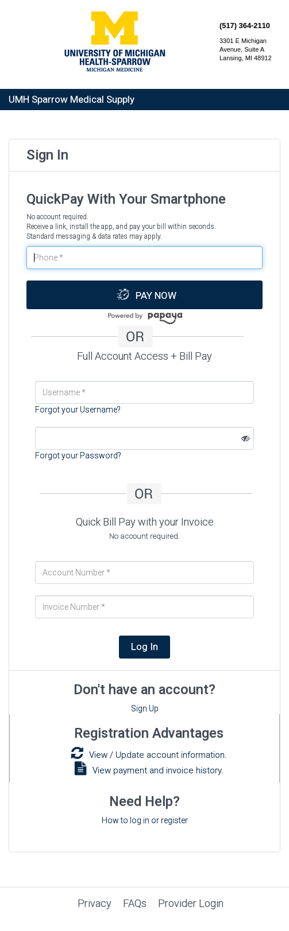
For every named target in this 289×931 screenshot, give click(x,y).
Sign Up (145, 708)
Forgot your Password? (78, 455)
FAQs (135, 903)
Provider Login (191, 903)
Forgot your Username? (78, 409)
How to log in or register (145, 820)
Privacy (94, 903)
